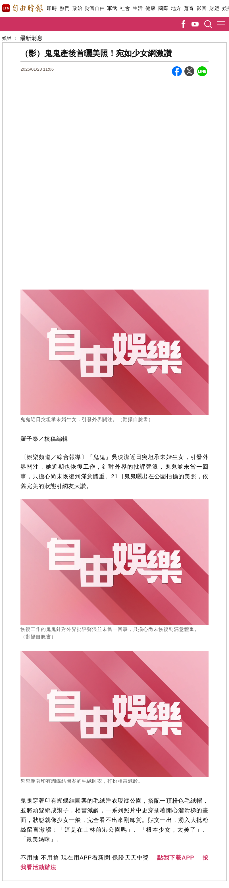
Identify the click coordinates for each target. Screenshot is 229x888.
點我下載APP (175, 857)
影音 (202, 8)
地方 (176, 8)
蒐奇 (189, 8)
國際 (163, 8)
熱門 (65, 8)
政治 (77, 8)
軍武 (112, 8)
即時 (52, 8)
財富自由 (94, 8)
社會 (125, 8)
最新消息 (31, 38)
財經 (214, 8)
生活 (138, 8)
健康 (150, 8)
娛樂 (6, 38)
